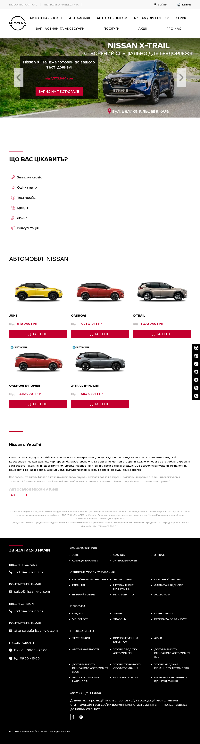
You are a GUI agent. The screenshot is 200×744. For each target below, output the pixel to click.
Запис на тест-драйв (59, 91)
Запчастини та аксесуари (60, 28)
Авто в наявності (85, 649)
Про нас (173, 28)
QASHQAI (119, 555)
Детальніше (38, 334)
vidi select (80, 619)
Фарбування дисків (168, 585)
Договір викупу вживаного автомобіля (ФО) (172, 652)
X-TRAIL (159, 555)
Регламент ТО (123, 594)
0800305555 (137, 522)
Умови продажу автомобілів (125, 651)
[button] (184, 5)
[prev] (18, 77)
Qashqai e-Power (85, 560)
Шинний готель (84, 594)
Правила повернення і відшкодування (170, 679)
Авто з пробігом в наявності (85, 679)
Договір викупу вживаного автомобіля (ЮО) (90, 668)
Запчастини (122, 579)
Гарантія (78, 585)
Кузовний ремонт (168, 579)
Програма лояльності (170, 619)
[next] (181, 77)
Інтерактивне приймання (123, 587)
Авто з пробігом (112, 18)
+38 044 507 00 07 (29, 572)
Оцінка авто (163, 613)
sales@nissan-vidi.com (32, 591)
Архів (158, 638)
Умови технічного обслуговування (127, 666)
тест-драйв (81, 638)
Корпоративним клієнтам (125, 639)
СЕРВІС (182, 18)
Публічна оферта (125, 677)
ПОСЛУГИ (112, 28)
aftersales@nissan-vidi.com (36, 630)
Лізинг (118, 613)
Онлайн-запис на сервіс (90, 579)
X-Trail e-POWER (125, 560)
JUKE (75, 555)
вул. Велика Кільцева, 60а (61, 4)
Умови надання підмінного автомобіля (171, 666)
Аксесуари (162, 594)
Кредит (77, 613)
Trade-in (119, 619)
